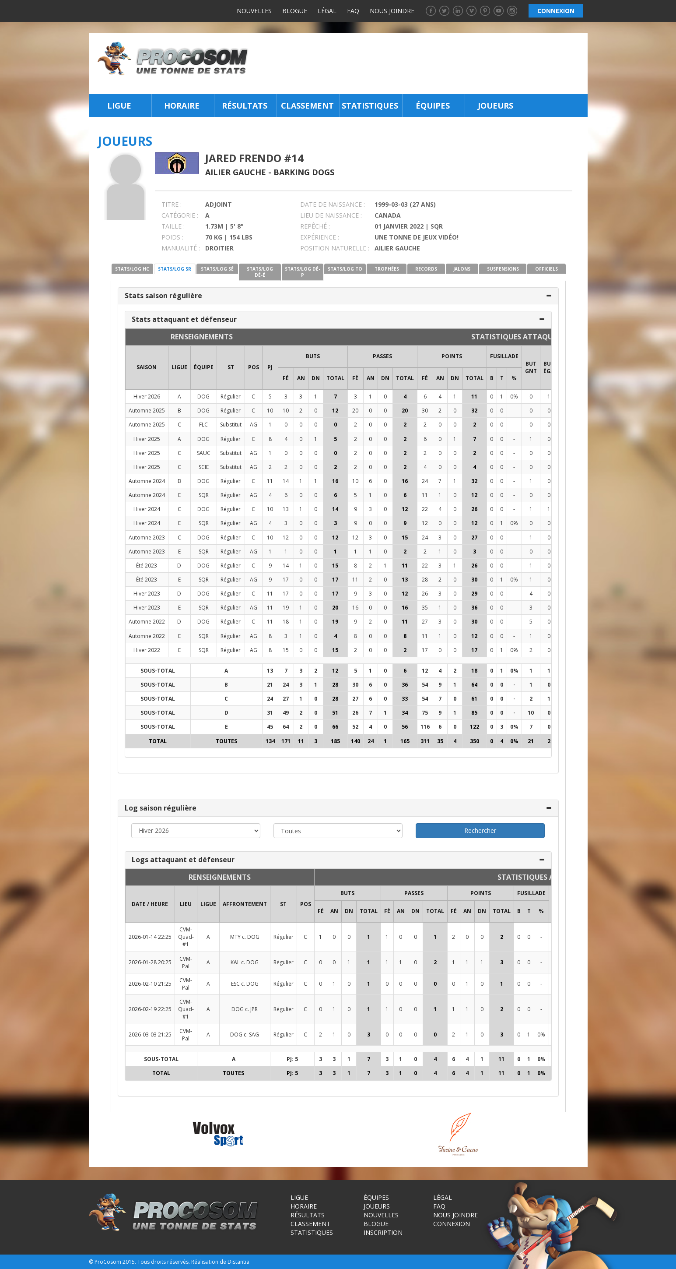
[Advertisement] (420, 63)
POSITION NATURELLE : (334, 248)
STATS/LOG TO (345, 269)
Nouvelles (254, 11)
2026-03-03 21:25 (150, 1034)
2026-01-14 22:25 (150, 937)
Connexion (451, 1224)
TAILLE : (173, 226)
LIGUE (179, 367)
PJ (270, 367)
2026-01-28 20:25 (150, 962)
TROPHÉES (387, 269)
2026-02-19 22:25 (150, 1009)
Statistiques (370, 105)
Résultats (244, 105)
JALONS (461, 269)
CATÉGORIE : (179, 215)
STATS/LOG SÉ (217, 269)
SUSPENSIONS (503, 269)
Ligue (119, 105)
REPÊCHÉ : (315, 226)
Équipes (433, 105)
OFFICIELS (546, 269)
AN (301, 378)
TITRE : (171, 204)
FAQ (353, 11)
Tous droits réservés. (163, 1261)
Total (335, 378)
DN (316, 378)
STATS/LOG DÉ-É (260, 272)
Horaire (182, 105)
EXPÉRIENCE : (319, 237)
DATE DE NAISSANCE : (332, 204)
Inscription (383, 1232)
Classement (307, 105)
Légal (327, 11)
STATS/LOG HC (132, 269)
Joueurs (495, 105)
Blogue (294, 11)
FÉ (286, 378)
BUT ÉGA (548, 367)
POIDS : (172, 237)
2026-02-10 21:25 (150, 983)
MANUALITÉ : (180, 248)
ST (231, 367)
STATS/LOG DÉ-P (302, 272)
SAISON (147, 367)
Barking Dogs (303, 172)
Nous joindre (392, 11)
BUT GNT (531, 367)
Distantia (238, 1261)
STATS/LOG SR (174, 269)
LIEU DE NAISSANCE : (331, 215)
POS (253, 367)
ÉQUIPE (204, 367)
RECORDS (426, 269)
